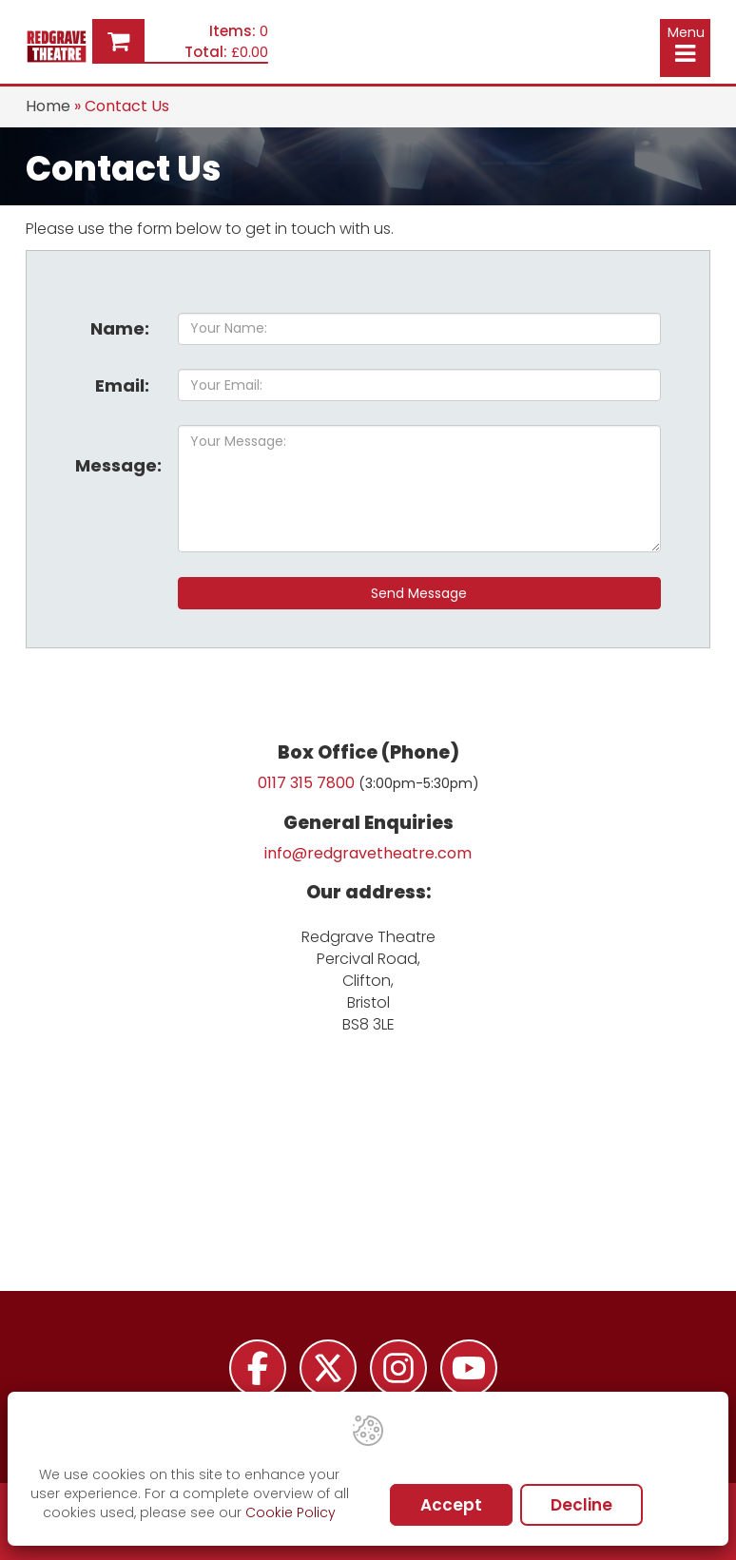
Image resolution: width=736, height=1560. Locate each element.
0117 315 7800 (306, 783)
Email (122, 385)
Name (119, 328)
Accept (451, 1504)
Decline (581, 1504)
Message (118, 465)
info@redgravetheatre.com (368, 853)
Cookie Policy (290, 1512)
